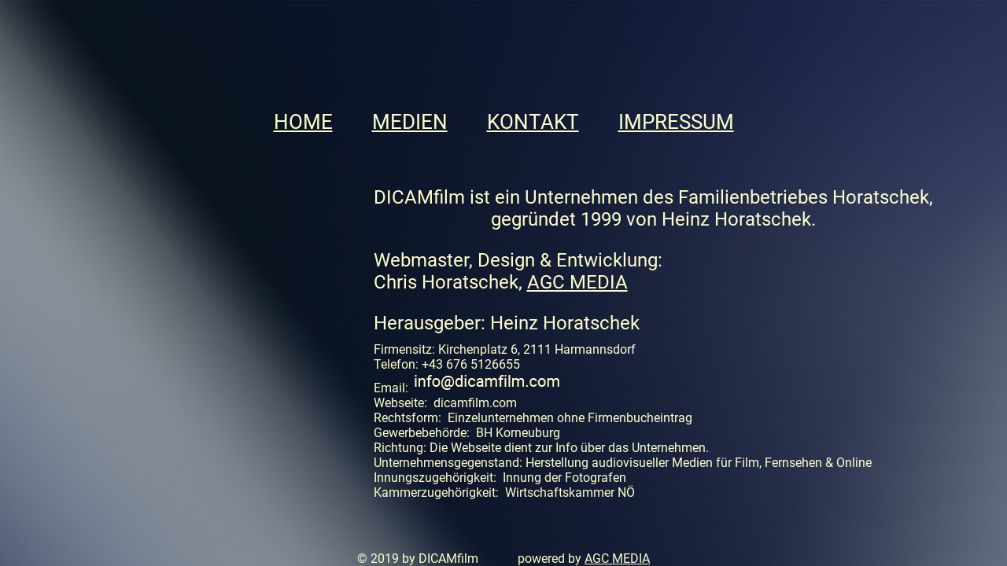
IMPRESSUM (676, 122)
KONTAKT (533, 122)
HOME (303, 122)
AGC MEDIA (577, 282)
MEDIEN (410, 122)
